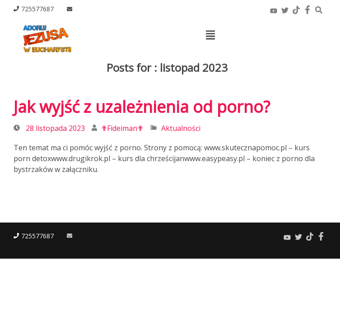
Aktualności (180, 128)
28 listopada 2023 (55, 128)
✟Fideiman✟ (122, 128)
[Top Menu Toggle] (210, 36)
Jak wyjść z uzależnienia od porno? (142, 107)
